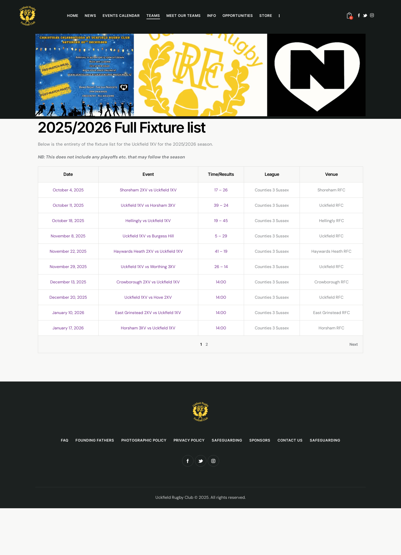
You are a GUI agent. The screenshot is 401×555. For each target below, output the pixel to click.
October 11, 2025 (68, 205)
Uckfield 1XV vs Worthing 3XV (148, 266)
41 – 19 (221, 251)
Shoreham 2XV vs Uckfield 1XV (148, 190)
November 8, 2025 (68, 236)
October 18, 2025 (68, 220)
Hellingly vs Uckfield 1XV (148, 220)
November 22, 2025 (68, 251)
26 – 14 (221, 266)
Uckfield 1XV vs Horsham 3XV (148, 205)
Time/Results (221, 174)
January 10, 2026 (68, 312)
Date (68, 174)
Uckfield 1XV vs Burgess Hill (148, 236)
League (272, 174)
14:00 (221, 282)
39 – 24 (221, 205)
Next (354, 344)
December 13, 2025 (68, 282)
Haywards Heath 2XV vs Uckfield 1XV (148, 251)
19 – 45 (221, 220)
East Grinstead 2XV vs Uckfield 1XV (148, 312)
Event (148, 174)
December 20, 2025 (68, 297)
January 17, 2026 (68, 328)
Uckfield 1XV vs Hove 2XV (148, 297)
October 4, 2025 (68, 190)
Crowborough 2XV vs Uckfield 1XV (148, 282)
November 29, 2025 (68, 266)
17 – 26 (221, 190)
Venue (331, 174)
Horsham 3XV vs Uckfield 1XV (148, 328)
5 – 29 (221, 236)
